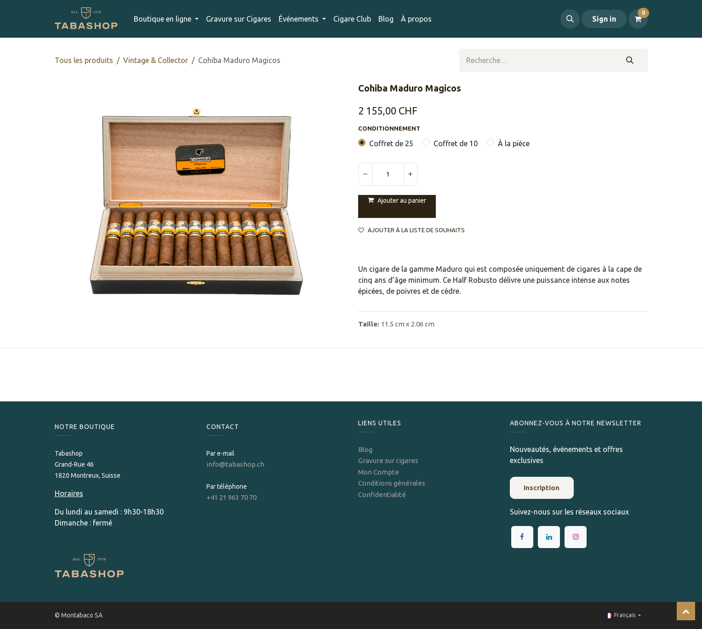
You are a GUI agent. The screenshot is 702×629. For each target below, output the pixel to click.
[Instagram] (576, 537)
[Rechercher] (629, 60)
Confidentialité (382, 494)
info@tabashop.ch (236, 464)
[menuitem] (238, 19)
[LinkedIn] (549, 537)
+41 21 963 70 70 (231, 497)
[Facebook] (522, 537)
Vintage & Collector (155, 60)
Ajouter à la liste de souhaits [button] (411, 230)
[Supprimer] (365, 174)
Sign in (604, 19)
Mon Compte (378, 472)
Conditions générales (391, 483)
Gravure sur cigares (388, 460)
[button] (570, 19)
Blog (365, 449)
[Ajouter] (410, 174)
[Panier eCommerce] (638, 19)
